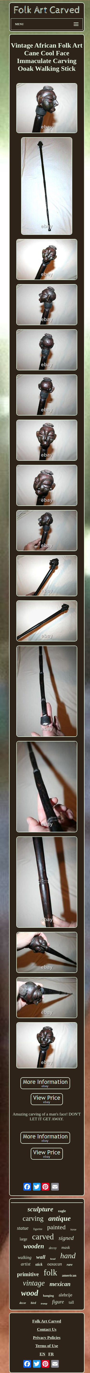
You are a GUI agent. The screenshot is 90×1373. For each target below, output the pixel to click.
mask (65, 1247)
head (52, 1258)
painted (56, 1227)
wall (40, 1257)
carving (33, 1218)
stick (38, 1264)
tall (71, 1302)
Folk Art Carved (46, 1321)
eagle (62, 1211)
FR (51, 1354)
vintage (34, 1283)
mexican (60, 1284)
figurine (37, 1229)
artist (25, 1263)
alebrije (65, 1294)
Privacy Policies (46, 1337)
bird (33, 1303)
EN (42, 1354)
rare (69, 1264)
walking (24, 1257)
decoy (53, 1248)
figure (58, 1302)
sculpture (40, 1209)
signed (66, 1238)
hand (68, 1255)
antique (59, 1218)
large (23, 1239)
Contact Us (46, 1329)
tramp (44, 1303)
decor (22, 1303)
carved (43, 1236)
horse (73, 1229)
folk (50, 1272)
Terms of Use (46, 1346)
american (69, 1275)
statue (23, 1228)
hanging (48, 1295)
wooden (34, 1246)
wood (29, 1293)
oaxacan (54, 1264)
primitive (28, 1274)
